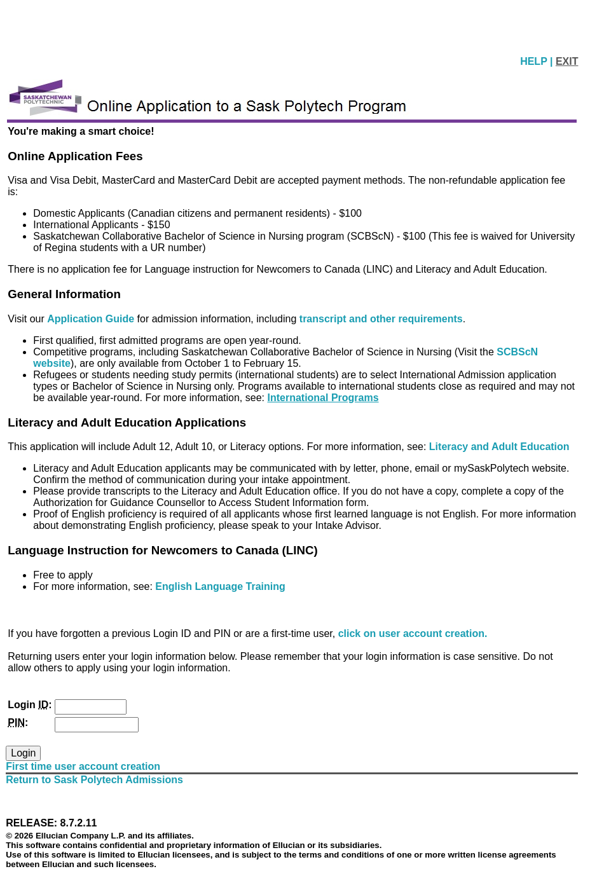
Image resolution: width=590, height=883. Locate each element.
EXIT (567, 61)
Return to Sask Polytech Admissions (94, 779)
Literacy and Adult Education (499, 446)
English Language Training (220, 586)
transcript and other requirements (381, 318)
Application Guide (92, 318)
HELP (535, 61)
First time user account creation (83, 766)
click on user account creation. (413, 633)
